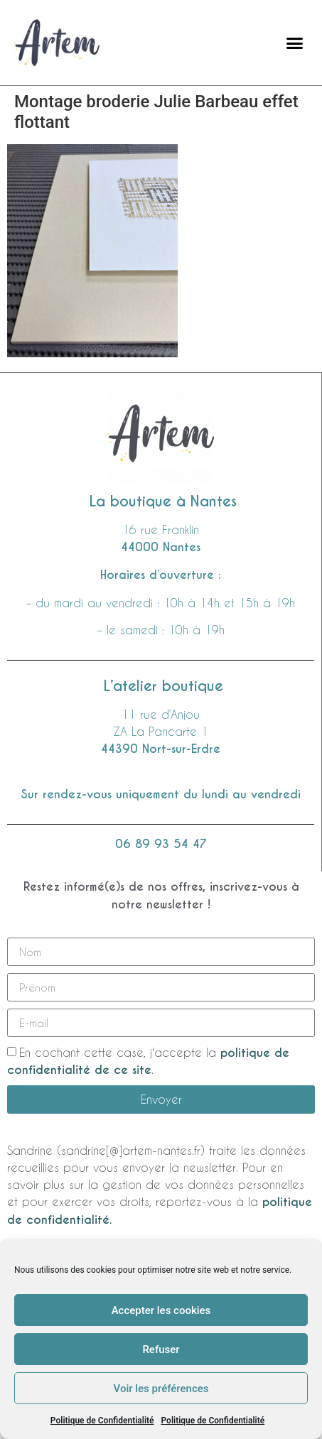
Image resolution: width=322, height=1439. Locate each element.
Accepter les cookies (161, 1310)
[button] (294, 42)
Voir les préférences (161, 1388)
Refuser (160, 1349)
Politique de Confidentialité (102, 1421)
